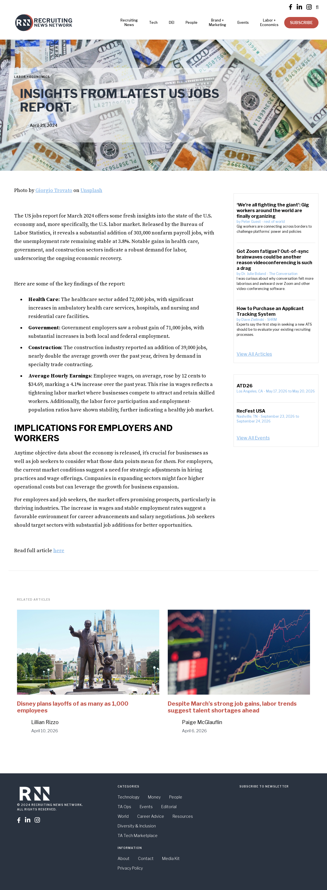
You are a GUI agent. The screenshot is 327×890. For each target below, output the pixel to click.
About (123, 858)
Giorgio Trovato (53, 190)
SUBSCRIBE (301, 22)
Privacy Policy (130, 868)
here (58, 550)
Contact (146, 858)
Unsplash (91, 190)
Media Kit (171, 858)
